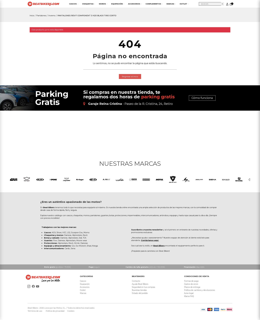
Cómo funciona (202, 98)
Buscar (222, 4)
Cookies (70, 311)
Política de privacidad (55, 311)
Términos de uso (35, 311)
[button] (130, 76)
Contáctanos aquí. (150, 240)
